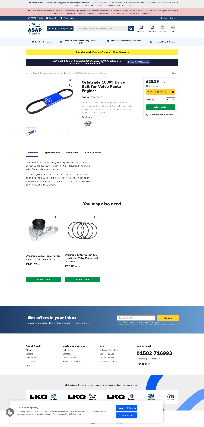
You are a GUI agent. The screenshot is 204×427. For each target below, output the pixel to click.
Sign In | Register (168, 18)
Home (28, 73)
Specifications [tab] (52, 152)
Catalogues (31, 357)
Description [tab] (32, 152)
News (28, 365)
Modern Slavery (107, 357)
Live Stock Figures (43, 42)
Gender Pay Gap (107, 353)
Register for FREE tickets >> (138, 62)
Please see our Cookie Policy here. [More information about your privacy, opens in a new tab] (67, 414)
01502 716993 (154, 353)
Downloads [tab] (72, 152)
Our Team (30, 361)
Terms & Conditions (108, 361)
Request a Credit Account (74, 361)
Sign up (168, 318)
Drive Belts (62, 73)
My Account (141, 29)
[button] (10, 412)
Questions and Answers (159, 114)
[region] (86, 411)
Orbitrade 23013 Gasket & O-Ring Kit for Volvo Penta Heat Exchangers (81, 258)
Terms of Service (165, 324)
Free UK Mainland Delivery (82, 41)
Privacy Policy (153, 324)
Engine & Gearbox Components (44, 73)
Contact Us (68, 353)
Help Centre (68, 350)
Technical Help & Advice (164, 42)
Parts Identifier (69, 357)
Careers (29, 353)
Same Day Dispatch (126, 40)
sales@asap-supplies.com (148, 358)
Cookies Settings (127, 415)
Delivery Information (109, 350)
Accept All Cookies (127, 408)
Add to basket (160, 107)
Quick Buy (152, 29)
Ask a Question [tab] (93, 152)
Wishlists (162, 29)
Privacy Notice (153, 322)
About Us (30, 350)
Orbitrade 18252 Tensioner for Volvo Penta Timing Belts (43, 257)
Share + (174, 73)
